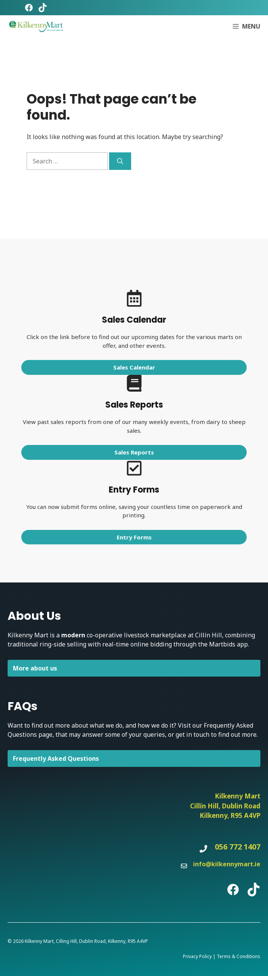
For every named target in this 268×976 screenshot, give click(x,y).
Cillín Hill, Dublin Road (225, 806)
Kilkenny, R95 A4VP (230, 815)
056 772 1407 (237, 847)
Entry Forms (134, 537)
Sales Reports (134, 452)
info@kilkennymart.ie (226, 864)
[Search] (120, 161)
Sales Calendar (134, 367)
